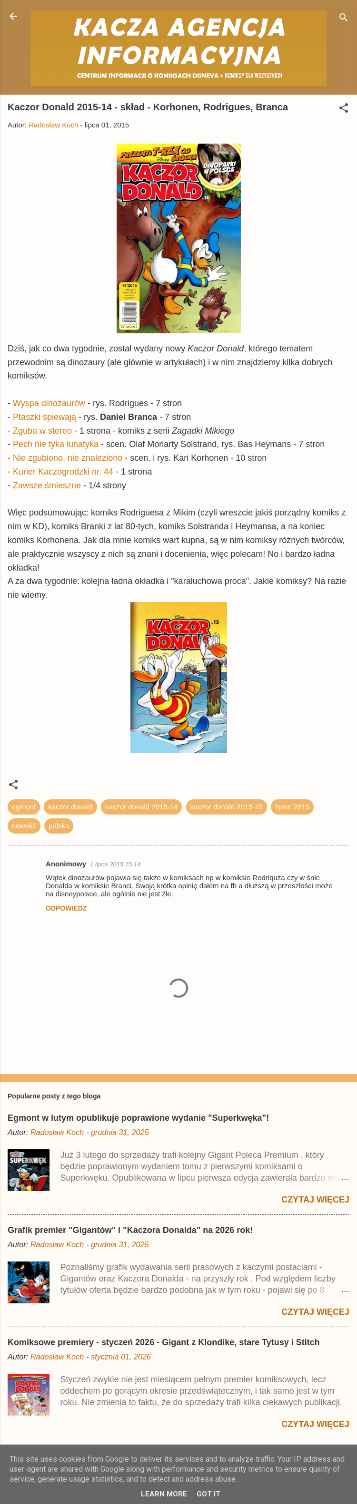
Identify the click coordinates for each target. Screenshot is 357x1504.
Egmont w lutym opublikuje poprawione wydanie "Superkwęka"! (138, 1118)
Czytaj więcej (315, 1199)
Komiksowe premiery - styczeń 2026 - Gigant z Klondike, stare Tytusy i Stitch (164, 1342)
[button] (343, 109)
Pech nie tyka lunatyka (56, 444)
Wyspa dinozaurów (49, 403)
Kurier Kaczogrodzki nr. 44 (63, 471)
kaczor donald (70, 807)
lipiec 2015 (292, 807)
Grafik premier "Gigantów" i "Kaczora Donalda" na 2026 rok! (130, 1230)
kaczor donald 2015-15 (226, 807)
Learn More (164, 1494)
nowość (24, 826)
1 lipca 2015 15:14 (115, 864)
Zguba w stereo (42, 431)
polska (59, 826)
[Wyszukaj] (343, 19)
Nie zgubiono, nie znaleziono (67, 458)
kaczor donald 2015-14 (141, 807)
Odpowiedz (66, 908)
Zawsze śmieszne (47, 485)
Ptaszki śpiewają (44, 417)
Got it (208, 1494)
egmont (24, 807)
